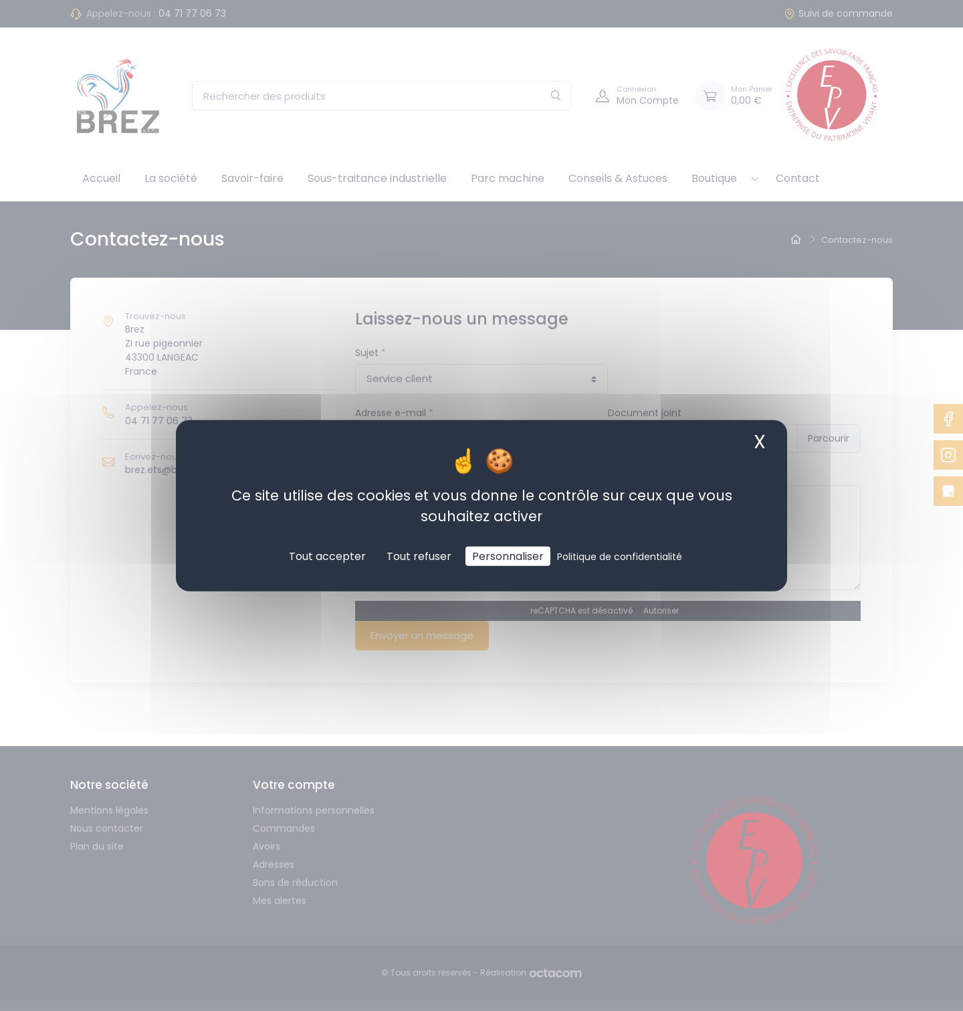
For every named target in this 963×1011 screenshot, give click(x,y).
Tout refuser (419, 556)
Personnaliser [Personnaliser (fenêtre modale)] (508, 556)
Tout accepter (327, 556)
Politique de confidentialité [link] (619, 556)
